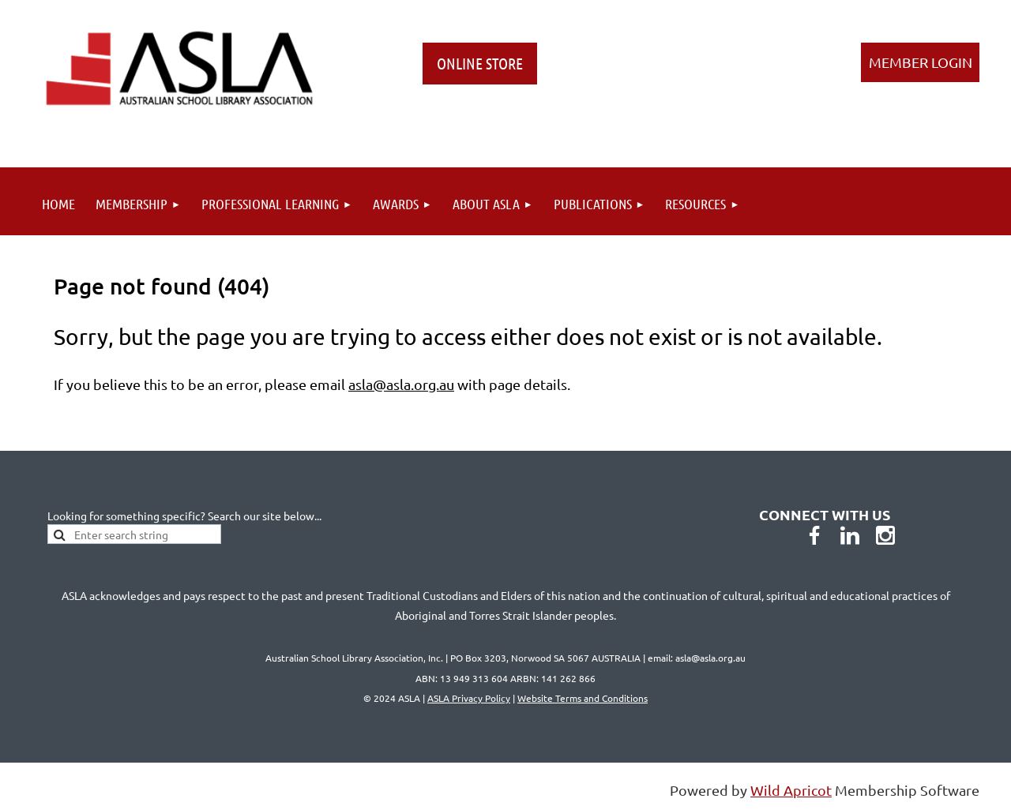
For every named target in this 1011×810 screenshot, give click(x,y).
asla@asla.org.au (401, 384)
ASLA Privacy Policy (468, 698)
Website (582, 698)
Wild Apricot (791, 790)
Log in (920, 62)
